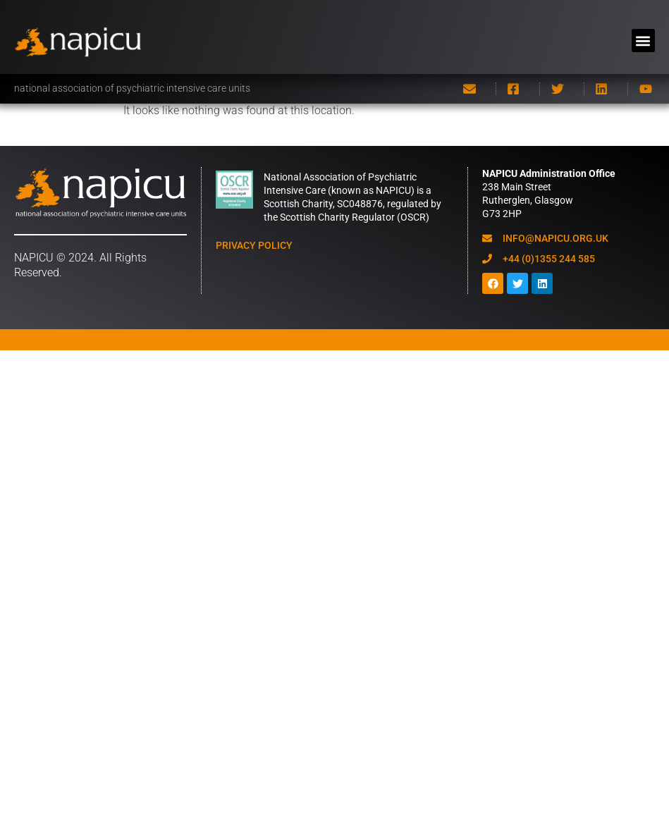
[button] (643, 40)
